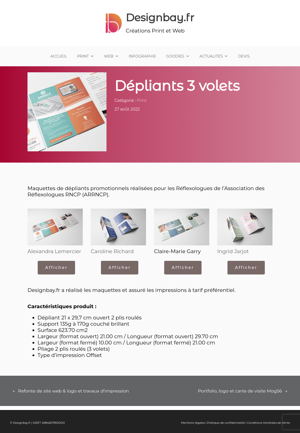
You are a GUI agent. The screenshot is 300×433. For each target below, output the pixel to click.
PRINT (85, 56)
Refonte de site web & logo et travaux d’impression (73, 390)
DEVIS (244, 56)
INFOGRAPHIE (142, 56)
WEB (111, 56)
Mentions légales (193, 422)
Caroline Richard (112, 251)
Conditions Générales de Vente (268, 422)
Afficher (56, 267)
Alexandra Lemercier (54, 251)
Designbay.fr (160, 17)
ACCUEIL (58, 56)
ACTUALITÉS (214, 56)
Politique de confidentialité (226, 422)
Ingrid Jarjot (233, 251)
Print (142, 100)
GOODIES (178, 56)
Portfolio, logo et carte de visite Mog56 (240, 390)
